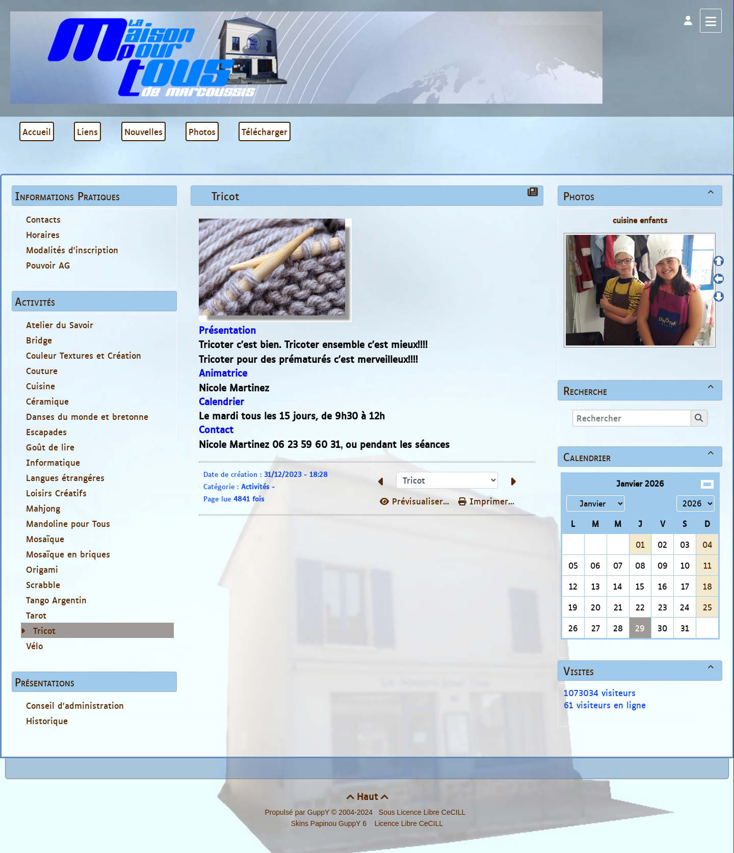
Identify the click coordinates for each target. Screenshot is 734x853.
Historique (47, 720)
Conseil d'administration (75, 705)
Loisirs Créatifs (56, 492)
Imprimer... (486, 501)
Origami (42, 569)
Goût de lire (50, 447)
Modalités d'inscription (72, 249)
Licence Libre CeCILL (408, 823)
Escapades (46, 431)
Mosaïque (45, 538)
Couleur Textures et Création (83, 355)
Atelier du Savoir (59, 324)
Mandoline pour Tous (68, 523)
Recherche (640, 390)
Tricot (44, 630)
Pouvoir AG (48, 265)
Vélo (34, 645)
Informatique (53, 462)
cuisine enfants (640, 220)
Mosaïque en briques (68, 554)
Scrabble (43, 584)
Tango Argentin (56, 599)
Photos (640, 195)
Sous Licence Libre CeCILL (423, 812)
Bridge (39, 339)
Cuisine (40, 385)
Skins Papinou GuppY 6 (331, 823)
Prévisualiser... (416, 501)
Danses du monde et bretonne (87, 416)
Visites (640, 670)
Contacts (43, 219)
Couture (42, 370)
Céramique (47, 401)
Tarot (36, 615)
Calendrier (640, 456)
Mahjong (43, 508)
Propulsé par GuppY (298, 812)
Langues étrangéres (65, 477)
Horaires (43, 234)
